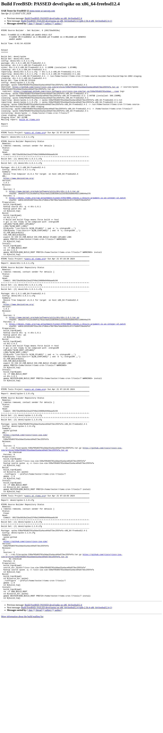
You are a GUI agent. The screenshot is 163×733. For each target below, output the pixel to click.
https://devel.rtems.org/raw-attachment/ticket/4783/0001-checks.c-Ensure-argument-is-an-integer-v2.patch (67, 231)
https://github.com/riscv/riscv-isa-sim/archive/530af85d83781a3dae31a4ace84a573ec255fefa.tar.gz (65, 98)
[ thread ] (39, 23)
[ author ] (58, 23)
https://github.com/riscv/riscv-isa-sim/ (25, 516)
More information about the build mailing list (22, 730)
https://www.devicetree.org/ (18, 208)
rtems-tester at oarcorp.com (42, 11)
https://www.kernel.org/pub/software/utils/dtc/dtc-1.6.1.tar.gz (44, 224)
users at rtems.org (35, 153)
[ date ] (30, 23)
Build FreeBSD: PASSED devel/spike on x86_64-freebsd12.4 (53, 18)
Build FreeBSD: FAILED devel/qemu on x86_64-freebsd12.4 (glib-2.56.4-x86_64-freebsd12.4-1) (66, 21)
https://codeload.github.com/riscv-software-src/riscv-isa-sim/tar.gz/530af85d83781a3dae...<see (66, 103)
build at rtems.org (29, 137)
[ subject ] (48, 23)
